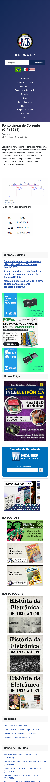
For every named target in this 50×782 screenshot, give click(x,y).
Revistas (25, 113)
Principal (25, 78)
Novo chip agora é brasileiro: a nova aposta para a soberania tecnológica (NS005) (23, 283)
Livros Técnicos (25, 102)
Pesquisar (37, 63)
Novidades (25, 106)
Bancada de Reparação (25, 90)
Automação (25, 86)
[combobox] (17, 62)
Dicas (25, 98)
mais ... (25, 117)
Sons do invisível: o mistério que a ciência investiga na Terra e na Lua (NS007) (22, 264)
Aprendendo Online (25, 82)
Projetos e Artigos (25, 110)
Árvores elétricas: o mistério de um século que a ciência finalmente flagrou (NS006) (23, 274)
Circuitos (25, 94)
